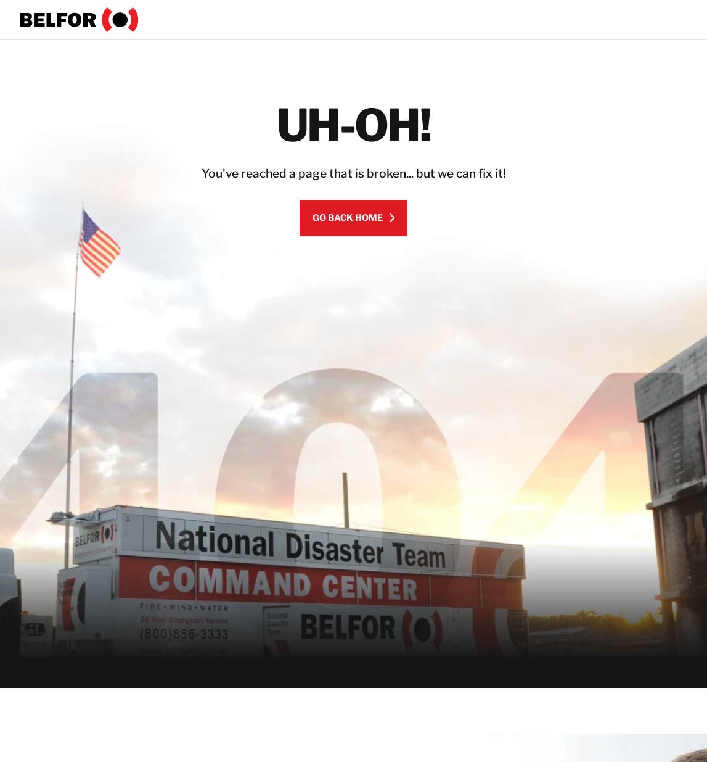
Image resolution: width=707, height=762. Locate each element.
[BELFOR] (79, 19)
